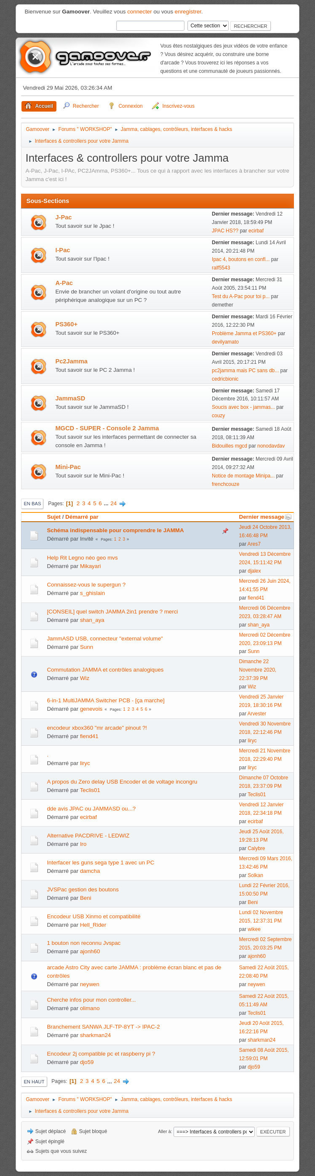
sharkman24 (95, 1035)
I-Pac (62, 250)
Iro (83, 844)
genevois (91, 709)
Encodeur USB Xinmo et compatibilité (93, 916)
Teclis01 (90, 790)
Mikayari (90, 566)
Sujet (54, 517)
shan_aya (92, 620)
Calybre (256, 848)
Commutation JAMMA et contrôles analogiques (105, 670)
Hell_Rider (93, 925)
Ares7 (254, 544)
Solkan (255, 875)
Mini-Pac (67, 467)
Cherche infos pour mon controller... (91, 1000)
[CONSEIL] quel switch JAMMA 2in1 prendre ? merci (112, 611)
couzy (218, 416)
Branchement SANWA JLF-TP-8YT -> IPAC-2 (103, 1027)
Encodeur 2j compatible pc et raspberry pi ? (101, 1054)
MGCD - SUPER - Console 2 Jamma (107, 428)
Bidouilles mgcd (229, 446)
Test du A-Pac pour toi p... (241, 296)
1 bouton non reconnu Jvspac (83, 943)
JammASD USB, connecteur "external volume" (105, 638)
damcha (90, 871)
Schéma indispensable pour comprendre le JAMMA (115, 530)
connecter (139, 11)
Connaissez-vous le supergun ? (86, 584)
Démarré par (82, 517)
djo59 (87, 1062)
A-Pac (64, 283)
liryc (252, 741)
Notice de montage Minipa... (243, 476)
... (107, 503)
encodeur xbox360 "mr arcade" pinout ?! (97, 728)
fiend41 (256, 598)
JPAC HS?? (225, 231)
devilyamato (225, 342)
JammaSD (70, 398)
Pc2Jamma (71, 361)
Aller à (164, 1131)
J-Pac (63, 217)
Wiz (84, 678)
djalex (254, 571)
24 (113, 503)
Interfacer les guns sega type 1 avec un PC (100, 862)
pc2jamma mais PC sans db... (245, 370)
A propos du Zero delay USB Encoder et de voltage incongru (122, 782)
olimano (90, 1008)
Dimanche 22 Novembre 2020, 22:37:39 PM (258, 670)
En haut (34, 1081)
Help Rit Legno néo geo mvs (82, 558)
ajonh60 (90, 951)
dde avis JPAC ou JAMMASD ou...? (91, 808)
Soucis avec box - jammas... (243, 407)
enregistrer (188, 11)
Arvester (257, 714)
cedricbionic (225, 379)
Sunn (86, 647)
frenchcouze (225, 484)
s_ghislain (92, 593)
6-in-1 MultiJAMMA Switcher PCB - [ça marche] (105, 700)
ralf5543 (221, 268)
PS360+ (66, 324)
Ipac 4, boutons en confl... (241, 259)
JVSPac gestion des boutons (82, 889)
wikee (254, 929)
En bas (32, 503)
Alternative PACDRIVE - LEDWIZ (88, 835)
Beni (85, 898)
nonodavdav (271, 446)
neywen (89, 984)
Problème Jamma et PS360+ (244, 333)
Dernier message (265, 517)
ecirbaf (256, 231)
